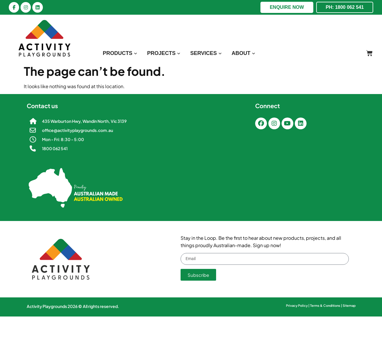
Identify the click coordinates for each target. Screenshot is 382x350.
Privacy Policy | (298, 305)
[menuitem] (120, 53)
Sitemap (349, 305)
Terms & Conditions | (326, 305)
